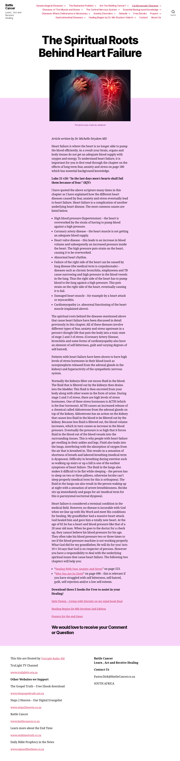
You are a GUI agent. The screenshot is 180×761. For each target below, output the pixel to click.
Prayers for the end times (68, 615)
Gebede (123, 13)
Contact (143, 17)
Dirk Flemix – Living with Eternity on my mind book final (89, 600)
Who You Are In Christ (70, 572)
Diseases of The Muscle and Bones (61, 9)
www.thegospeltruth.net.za (28, 692)
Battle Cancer (10, 7)
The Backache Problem (81, 5)
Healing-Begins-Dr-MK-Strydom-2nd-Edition (81, 608)
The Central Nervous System (101, 9)
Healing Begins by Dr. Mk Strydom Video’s (111, 17)
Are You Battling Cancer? (112, 5)
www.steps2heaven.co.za (26, 706)
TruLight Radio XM (53, 657)
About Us (156, 17)
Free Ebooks (140, 13)
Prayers (154, 13)
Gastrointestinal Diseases (69, 17)
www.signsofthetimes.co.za (28, 748)
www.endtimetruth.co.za (26, 734)
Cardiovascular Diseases (145, 5)
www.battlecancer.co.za (26, 720)
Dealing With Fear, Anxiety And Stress (80, 568)
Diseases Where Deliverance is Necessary (65, 13)
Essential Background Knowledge (140, 9)
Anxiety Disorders (103, 13)
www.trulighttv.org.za (24, 671)
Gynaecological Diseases (49, 5)
